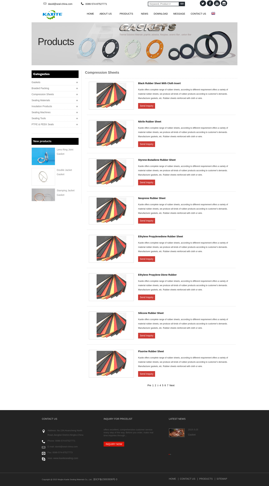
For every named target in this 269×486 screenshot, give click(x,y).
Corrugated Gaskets (67, 205)
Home (172, 478)
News (144, 13)
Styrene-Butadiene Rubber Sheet (157, 160)
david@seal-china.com (60, 4)
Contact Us (198, 13)
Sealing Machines (41, 111)
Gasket (191, 434)
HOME (90, 13)
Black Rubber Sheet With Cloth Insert (159, 83)
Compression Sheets (43, 93)
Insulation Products (42, 105)
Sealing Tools (39, 117)
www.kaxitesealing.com (65, 458)
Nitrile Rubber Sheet (149, 121)
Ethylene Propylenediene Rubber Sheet (160, 236)
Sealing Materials (41, 99)
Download (161, 13)
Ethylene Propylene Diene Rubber (157, 274)
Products (128, 13)
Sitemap (222, 478)
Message (179, 13)
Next (171, 385)
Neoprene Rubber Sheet (151, 198)
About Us (107, 13)
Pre (149, 385)
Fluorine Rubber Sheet (151, 351)
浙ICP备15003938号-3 (105, 479)
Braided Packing (40, 87)
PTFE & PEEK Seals (43, 123)
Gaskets (36, 81)
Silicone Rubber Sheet (151, 313)
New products (42, 136)
